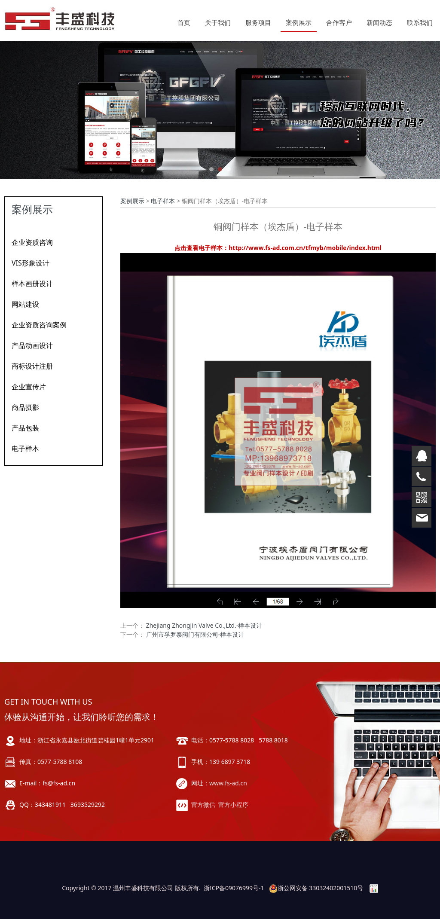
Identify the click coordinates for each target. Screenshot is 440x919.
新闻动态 (379, 22)
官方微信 (203, 804)
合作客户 (339, 22)
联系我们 (420, 22)
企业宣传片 (29, 386)
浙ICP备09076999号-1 (234, 888)
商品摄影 (25, 407)
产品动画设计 (32, 345)
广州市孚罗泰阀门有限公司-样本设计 (195, 634)
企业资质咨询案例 (39, 325)
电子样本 (25, 448)
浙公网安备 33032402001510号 (316, 888)
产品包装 (25, 428)
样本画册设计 (32, 283)
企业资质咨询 (32, 242)
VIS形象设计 (30, 263)
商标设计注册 (32, 366)
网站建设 (25, 304)
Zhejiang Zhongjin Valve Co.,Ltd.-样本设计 (204, 625)
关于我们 (218, 22)
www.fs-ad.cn (228, 783)
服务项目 (258, 22)
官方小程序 (233, 804)
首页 (183, 22)
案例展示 (299, 22)
